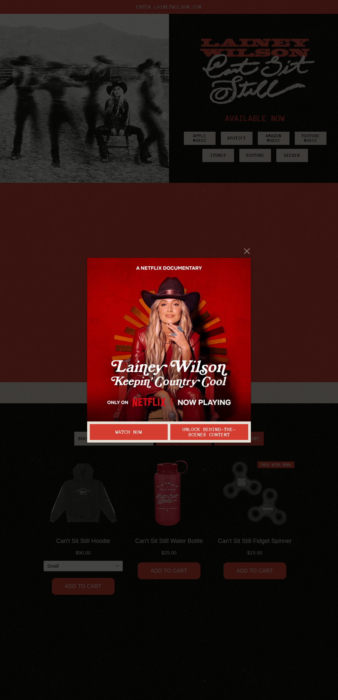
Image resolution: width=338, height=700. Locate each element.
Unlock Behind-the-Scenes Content (209, 431)
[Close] (247, 251)
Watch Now (129, 432)
